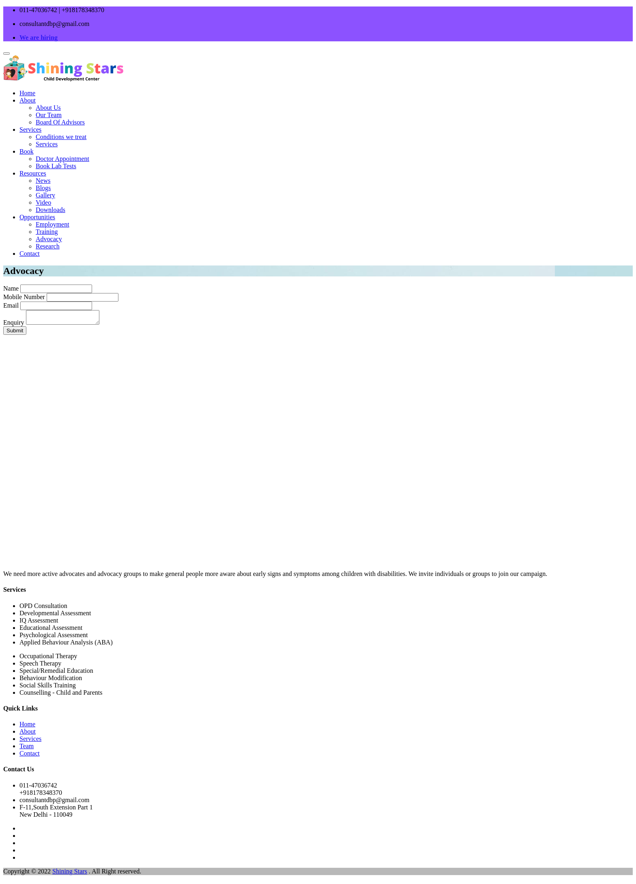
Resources (32, 173)
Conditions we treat (61, 136)
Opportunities (37, 217)
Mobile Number (24, 296)
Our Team (49, 114)
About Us (48, 107)
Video (43, 202)
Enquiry (13, 324)
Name (11, 288)
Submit (14, 333)
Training (47, 231)
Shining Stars (69, 873)
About (27, 100)
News (43, 180)
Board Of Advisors (60, 122)
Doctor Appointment (62, 158)
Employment (52, 224)
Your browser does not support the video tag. (318, 447)
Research (48, 246)
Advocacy (49, 238)
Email (11, 305)
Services (30, 129)
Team (26, 748)
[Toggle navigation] (6, 53)
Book (26, 151)
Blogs (43, 187)
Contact (29, 253)
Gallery (45, 195)
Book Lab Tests (56, 166)
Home (27, 93)
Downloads (50, 209)
